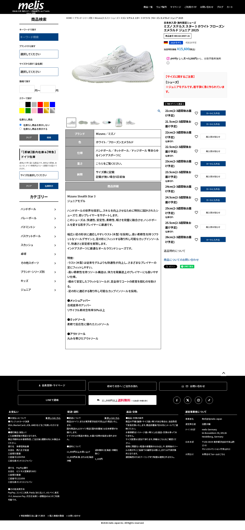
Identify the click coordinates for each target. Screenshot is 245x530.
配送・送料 (72, 411)
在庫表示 (49, 185)
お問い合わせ (206, 7)
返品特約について (174, 251)
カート (230, 7)
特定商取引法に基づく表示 (33, 515)
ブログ (220, 7)
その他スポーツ (30, 263)
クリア (29, 137)
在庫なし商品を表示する (33, 128)
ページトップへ (223, 373)
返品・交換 (131, 411)
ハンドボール (28, 209)
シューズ (114, 17)
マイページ (175, 7)
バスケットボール (31, 236)
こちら (99, 163)
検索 (49, 137)
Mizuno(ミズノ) (102, 17)
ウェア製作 (161, 7)
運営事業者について (195, 411)
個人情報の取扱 (56, 515)
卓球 (23, 254)
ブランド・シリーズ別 (33, 272)
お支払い (13, 411)
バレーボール (29, 218)
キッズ (24, 281)
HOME (69, 17)
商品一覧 (148, 7)
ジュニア (26, 289)
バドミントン (28, 227)
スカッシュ (27, 245)
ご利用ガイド (191, 7)
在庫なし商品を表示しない (34, 125)
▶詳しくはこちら (53, 417)
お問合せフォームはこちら (213, 454)
